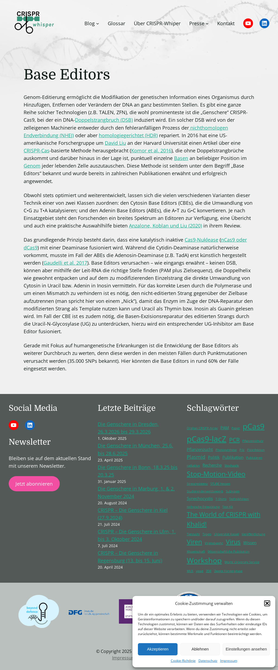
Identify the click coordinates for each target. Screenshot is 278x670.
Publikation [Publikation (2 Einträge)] (233, 457)
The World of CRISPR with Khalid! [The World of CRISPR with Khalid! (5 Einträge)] (223, 519)
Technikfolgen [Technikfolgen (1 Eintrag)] (239, 499)
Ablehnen (199, 649)
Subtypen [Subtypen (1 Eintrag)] (232, 491)
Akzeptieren (157, 649)
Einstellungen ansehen (246, 649)
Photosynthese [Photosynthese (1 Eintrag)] (226, 450)
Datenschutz (207, 660)
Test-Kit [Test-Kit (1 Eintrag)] (227, 507)
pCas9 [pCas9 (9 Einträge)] (253, 426)
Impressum (228, 660)
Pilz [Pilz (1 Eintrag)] (241, 450)
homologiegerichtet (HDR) (128, 135)
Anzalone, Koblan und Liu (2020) (165, 225)
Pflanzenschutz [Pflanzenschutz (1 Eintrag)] (252, 441)
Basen (181, 158)
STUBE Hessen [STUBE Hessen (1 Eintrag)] (220, 484)
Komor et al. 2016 (151, 150)
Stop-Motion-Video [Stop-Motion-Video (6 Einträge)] (216, 473)
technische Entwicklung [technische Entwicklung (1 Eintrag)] (203, 507)
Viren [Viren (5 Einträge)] (194, 542)
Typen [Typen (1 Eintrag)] (207, 534)
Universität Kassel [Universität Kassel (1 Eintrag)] (226, 534)
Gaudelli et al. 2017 (65, 262)
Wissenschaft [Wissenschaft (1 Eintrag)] (196, 551)
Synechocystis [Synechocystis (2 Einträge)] (200, 498)
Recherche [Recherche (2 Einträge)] (212, 465)
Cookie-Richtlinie (183, 660)
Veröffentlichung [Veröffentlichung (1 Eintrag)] (253, 534)
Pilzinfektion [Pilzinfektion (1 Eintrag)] (256, 450)
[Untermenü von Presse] (207, 23)
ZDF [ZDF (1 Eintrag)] (208, 571)
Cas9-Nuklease (201, 239)
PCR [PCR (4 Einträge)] (234, 440)
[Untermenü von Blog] (97, 23)
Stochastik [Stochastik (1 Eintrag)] (232, 465)
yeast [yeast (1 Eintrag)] (199, 571)
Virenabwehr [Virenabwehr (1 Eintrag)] (214, 543)
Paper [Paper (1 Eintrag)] (236, 428)
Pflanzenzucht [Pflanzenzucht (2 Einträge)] (200, 449)
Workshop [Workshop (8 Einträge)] (204, 560)
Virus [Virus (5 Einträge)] (233, 542)
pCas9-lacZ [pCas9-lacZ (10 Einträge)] (206, 439)
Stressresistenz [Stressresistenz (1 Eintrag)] (197, 484)
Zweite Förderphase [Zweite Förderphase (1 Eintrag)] (228, 571)
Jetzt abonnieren (34, 483)
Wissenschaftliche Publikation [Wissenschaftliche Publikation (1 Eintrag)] (228, 551)
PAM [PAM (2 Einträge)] (224, 427)
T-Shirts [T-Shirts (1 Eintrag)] (221, 499)
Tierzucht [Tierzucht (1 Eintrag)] (193, 534)
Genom (32, 165)
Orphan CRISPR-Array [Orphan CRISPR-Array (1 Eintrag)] (202, 428)
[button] (267, 603)
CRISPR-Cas (36, 150)
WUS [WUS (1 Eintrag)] (190, 571)
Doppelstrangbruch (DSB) (104, 120)
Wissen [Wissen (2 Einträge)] (250, 542)
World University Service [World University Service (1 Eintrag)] (242, 562)
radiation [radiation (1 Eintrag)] (193, 465)
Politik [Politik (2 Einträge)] (214, 457)
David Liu (115, 143)
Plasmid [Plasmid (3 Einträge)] (196, 457)
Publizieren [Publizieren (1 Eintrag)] (254, 458)
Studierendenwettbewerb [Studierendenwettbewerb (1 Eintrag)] (205, 491)
